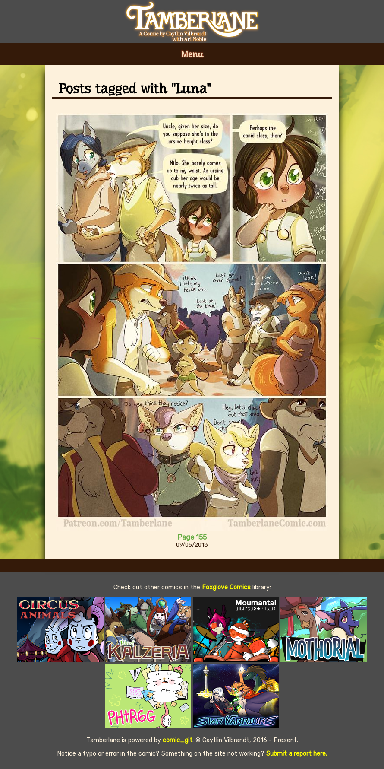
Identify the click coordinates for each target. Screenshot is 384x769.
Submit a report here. (296, 753)
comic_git (177, 740)
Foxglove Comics (226, 587)
